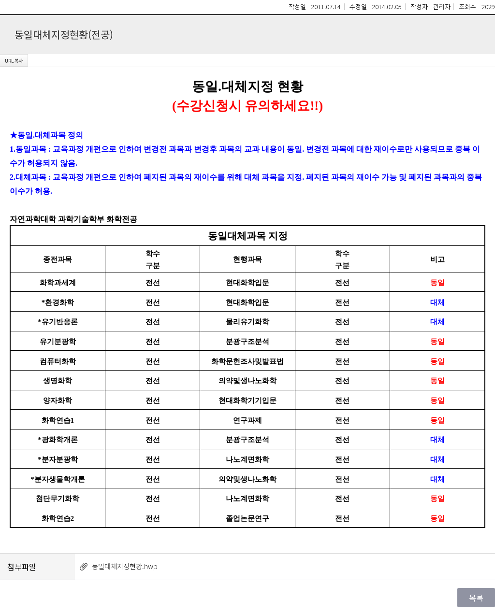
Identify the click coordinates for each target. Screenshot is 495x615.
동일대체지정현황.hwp (125, 566)
